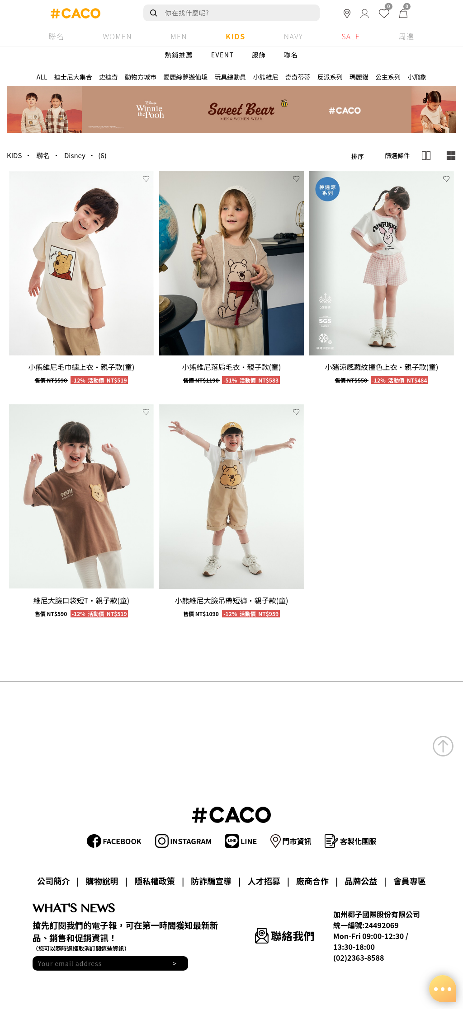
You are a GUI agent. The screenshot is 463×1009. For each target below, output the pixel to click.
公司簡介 (53, 881)
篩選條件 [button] (397, 155)
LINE (241, 841)
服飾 (259, 54)
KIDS (14, 155)
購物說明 (102, 881)
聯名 (291, 54)
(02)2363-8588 (358, 957)
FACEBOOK (114, 841)
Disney (74, 155)
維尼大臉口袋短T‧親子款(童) (81, 600)
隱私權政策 (154, 881)
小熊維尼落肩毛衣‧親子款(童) (231, 366)
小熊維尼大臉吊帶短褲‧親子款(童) (231, 600)
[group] (81, 263)
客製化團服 (350, 841)
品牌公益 (361, 881)
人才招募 (264, 881)
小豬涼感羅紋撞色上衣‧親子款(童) (381, 366)
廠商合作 (312, 881)
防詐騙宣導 (211, 881)
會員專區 (409, 881)
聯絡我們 (284, 936)
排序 (357, 156)
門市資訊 (290, 841)
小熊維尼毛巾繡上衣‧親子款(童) (81, 366)
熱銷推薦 (179, 54)
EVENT (222, 54)
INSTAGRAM (183, 841)
